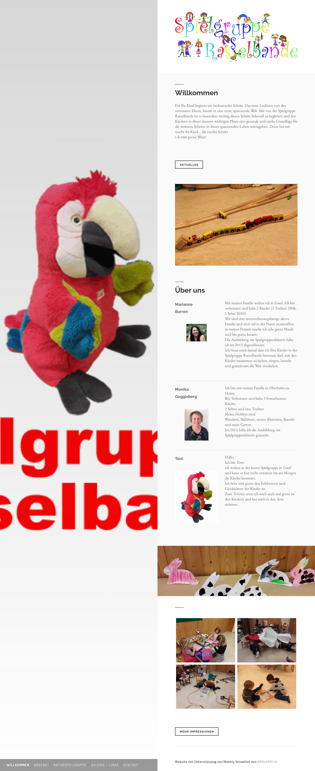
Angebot (41, 765)
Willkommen (18, 765)
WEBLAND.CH (267, 760)
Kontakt (130, 765)
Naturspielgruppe (70, 765)
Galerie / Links (105, 765)
